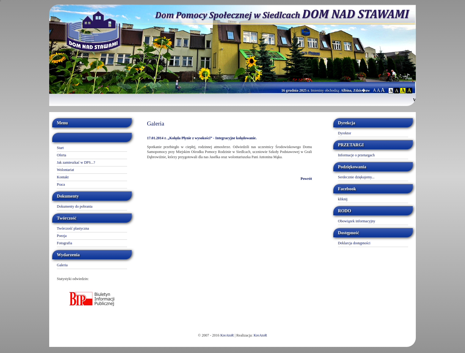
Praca (61, 184)
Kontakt (63, 177)
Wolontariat (65, 170)
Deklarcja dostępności (354, 243)
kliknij (342, 199)
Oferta (61, 155)
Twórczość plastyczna (73, 228)
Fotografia (64, 243)
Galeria (62, 265)
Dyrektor (344, 133)
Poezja (62, 236)
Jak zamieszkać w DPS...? (76, 162)
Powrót (306, 178)
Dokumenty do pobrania (75, 206)
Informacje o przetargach (356, 155)
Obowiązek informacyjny (356, 221)
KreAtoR (227, 335)
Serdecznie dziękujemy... (356, 177)
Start (60, 148)
